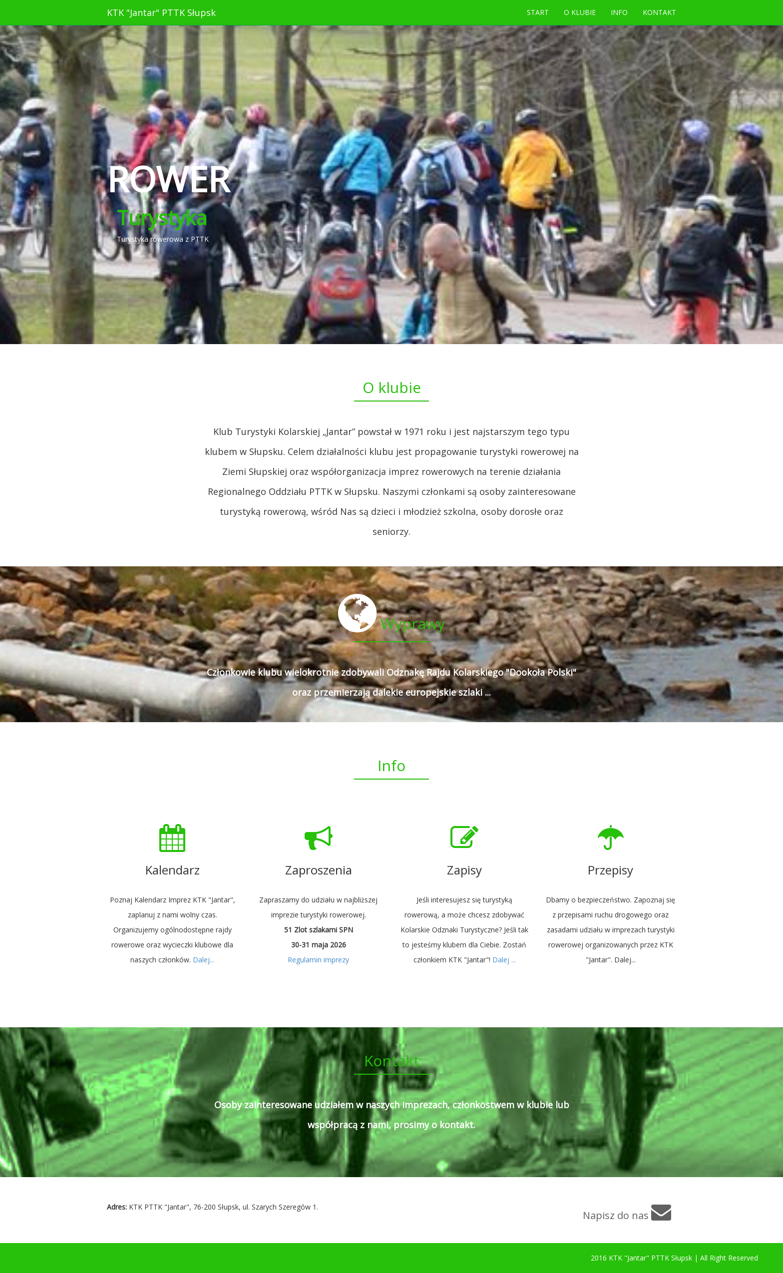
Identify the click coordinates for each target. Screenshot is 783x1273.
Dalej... (203, 959)
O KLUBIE (580, 12)
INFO (619, 12)
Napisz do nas (627, 1212)
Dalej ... (504, 959)
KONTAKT (659, 12)
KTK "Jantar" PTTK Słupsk (161, 12)
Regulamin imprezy (318, 959)
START (538, 12)
